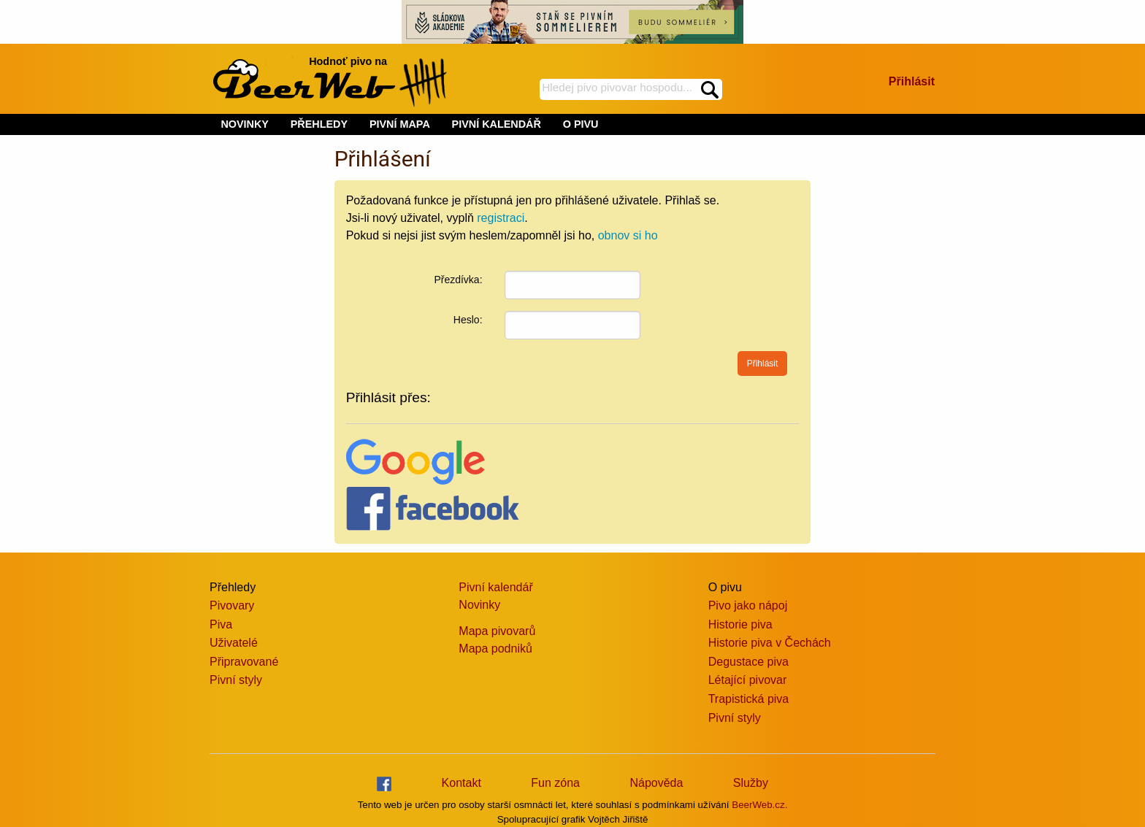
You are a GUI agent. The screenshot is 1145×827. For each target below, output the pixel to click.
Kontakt (461, 783)
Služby (750, 783)
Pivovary (232, 605)
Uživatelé (234, 642)
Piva (221, 624)
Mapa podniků (495, 648)
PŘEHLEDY (319, 124)
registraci (500, 218)
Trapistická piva (748, 699)
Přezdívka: (458, 279)
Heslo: (468, 320)
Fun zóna (555, 783)
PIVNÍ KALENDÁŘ (496, 124)
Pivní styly (236, 680)
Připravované (244, 661)
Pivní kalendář (495, 587)
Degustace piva (748, 661)
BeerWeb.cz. (759, 804)
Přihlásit (912, 81)
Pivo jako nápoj (748, 605)
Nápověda (656, 783)
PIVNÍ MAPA (399, 124)
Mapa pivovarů (497, 631)
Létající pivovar (747, 680)
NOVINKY (245, 124)
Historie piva (740, 624)
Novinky (479, 605)
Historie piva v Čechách (769, 642)
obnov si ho (628, 235)
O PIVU (581, 124)
